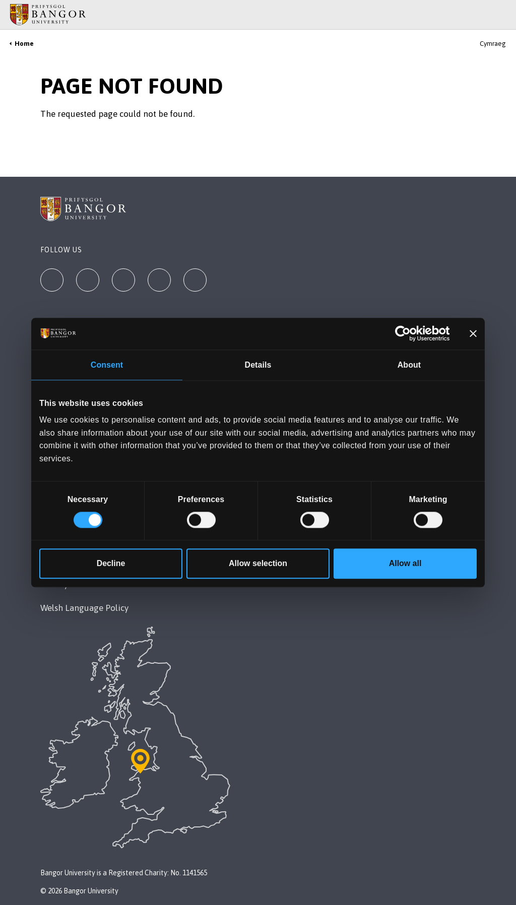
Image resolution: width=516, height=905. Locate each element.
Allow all (405, 563)
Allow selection (258, 563)
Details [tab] (258, 365)
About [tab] (409, 365)
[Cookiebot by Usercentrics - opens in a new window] (406, 334)
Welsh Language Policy (84, 608)
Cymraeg (493, 43)
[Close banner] (473, 333)
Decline (111, 563)
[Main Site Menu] (487, 15)
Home (24, 43)
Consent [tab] (107, 365)
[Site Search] (500, 15)
